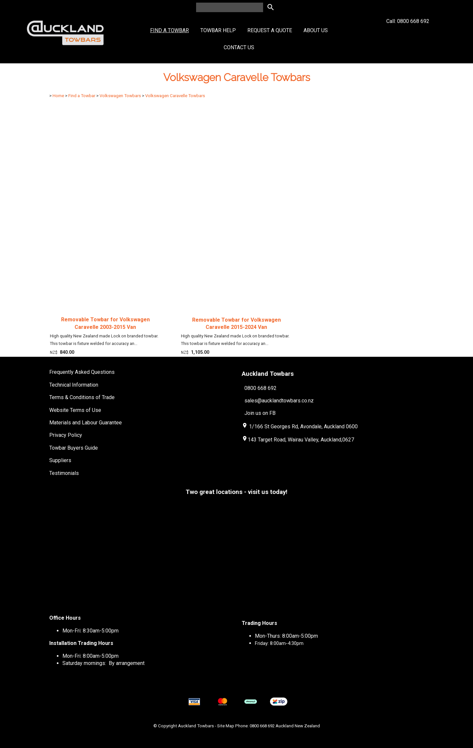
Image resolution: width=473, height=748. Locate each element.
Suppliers (60, 460)
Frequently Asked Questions (82, 372)
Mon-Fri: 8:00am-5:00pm (90, 656)
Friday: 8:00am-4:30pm (279, 643)
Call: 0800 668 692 (407, 33)
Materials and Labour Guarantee (85, 422)
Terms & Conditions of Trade (82, 397)
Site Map (225, 725)
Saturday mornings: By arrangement (103, 663)
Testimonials (64, 473)
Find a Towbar (169, 30)
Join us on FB (260, 413)
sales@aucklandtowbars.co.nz (279, 400)
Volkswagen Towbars (120, 95)
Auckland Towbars (196, 725)
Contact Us (239, 47)
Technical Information (73, 385)
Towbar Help (218, 30)
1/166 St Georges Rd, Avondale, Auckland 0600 (303, 426)
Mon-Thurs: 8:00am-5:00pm (286, 636)
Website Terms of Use (75, 410)
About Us (316, 30)
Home (58, 95)
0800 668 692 (260, 388)
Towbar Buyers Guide (73, 448)
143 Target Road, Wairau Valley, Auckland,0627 (298, 440)
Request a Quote (269, 30)
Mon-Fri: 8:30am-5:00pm (90, 631)
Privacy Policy (65, 435)
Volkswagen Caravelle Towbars (175, 95)
